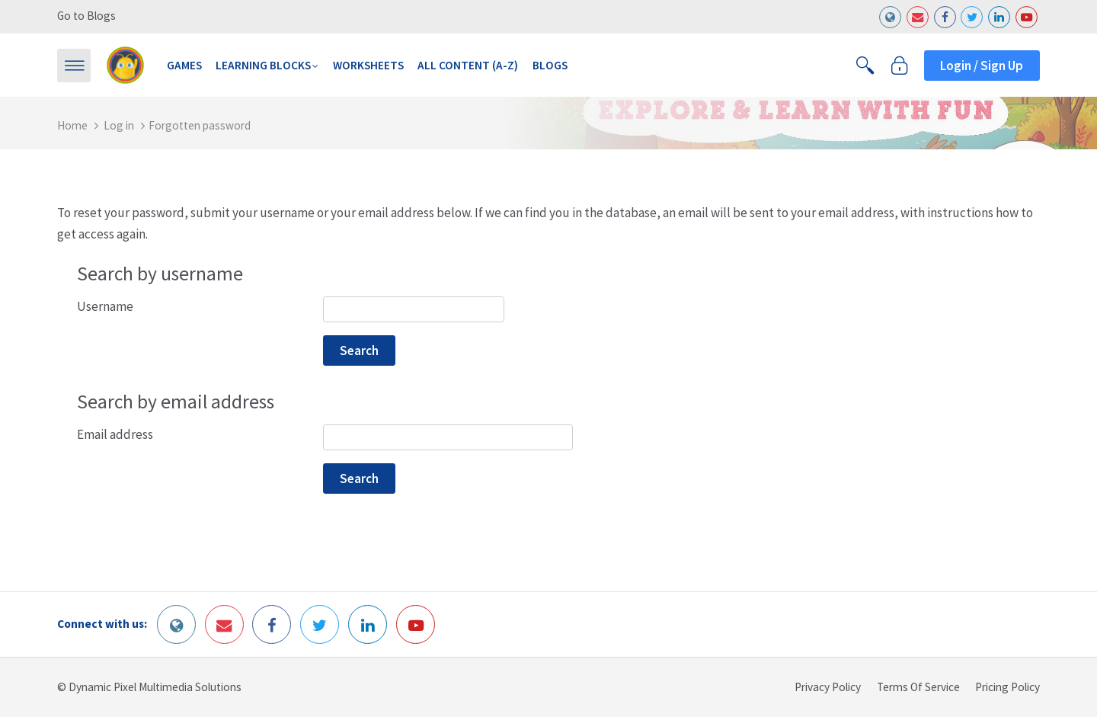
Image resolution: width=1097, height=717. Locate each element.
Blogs (550, 65)
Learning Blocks (263, 65)
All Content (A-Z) (467, 65)
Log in (119, 125)
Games (184, 65)
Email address (115, 435)
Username (105, 307)
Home (72, 125)
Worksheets (368, 65)
